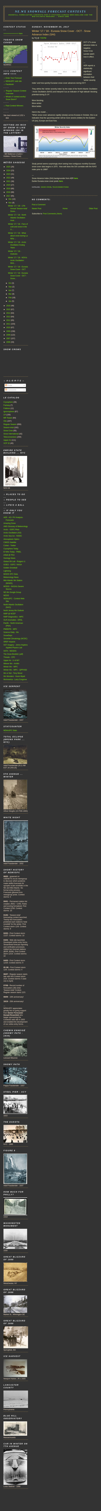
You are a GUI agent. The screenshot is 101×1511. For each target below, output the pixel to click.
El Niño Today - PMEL (12, 552)
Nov (10, 203)
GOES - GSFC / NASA (12, 565)
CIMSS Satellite (9, 542)
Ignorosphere (8, 411)
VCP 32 (6, 443)
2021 (8, 181)
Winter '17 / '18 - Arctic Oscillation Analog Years (17, 245)
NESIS (6, 595)
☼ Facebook (8, 84)
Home (65, 209)
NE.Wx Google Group (12, 592)
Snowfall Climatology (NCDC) (15, 639)
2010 (8, 327)
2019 (8, 189)
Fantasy (6, 405)
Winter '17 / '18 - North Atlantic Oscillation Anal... (17, 217)
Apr (10, 290)
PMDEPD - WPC (10, 629)
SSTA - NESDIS (9, 651)
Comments (10, 390)
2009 (8, 331)
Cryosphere (8, 402)
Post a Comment (39, 205)
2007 (8, 338)
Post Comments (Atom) (52, 214)
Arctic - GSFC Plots (11, 530)
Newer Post (36, 209)
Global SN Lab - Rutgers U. (14, 561)
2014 (8, 313)
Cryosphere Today (10, 549)
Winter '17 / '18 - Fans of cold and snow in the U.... (18, 227)
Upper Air (7, 440)
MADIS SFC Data (10, 574)
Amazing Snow (9, 523)
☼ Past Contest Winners (13, 106)
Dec (10, 199)
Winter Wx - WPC (10, 667)
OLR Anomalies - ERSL (12, 620)
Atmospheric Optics (11, 539)
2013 (8, 317)
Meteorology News (11, 577)
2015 (8, 309)
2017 (8, 196)
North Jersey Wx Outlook (13, 610)
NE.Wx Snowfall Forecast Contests (50, 11)
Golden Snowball (10, 568)
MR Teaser (7, 418)
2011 (8, 324)
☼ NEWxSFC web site (12, 81)
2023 (8, 174)
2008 (8, 335)
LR (4, 415)
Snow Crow (46, 187)
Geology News (9, 558)
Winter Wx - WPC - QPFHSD (15, 670)
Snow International (11, 434)
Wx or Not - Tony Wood (12, 673)
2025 (8, 167)
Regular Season (10, 424)
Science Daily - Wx (11, 632)
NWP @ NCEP (9, 614)
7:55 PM (43, 38)
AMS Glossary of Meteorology (15, 526)
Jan (10, 301)
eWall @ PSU (9, 555)
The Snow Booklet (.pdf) (13, 654)
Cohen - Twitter (9, 545)
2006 (8, 342)
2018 (8, 192)
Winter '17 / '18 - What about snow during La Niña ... (18, 236)
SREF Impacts (9, 642)
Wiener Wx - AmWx (11, 664)
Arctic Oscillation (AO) (12, 533)
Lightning (7, 571)
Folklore (6, 408)
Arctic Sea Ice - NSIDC (12, 536)
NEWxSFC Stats (10, 730)
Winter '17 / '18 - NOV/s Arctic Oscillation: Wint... (17, 260)
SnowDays (7, 635)
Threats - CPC (9, 657)
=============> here (12, 33)
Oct (10, 283)
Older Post (93, 209)
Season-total (8, 427)
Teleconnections (60, 187)
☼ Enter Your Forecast (12, 78)
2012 (8, 320)
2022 (8, 178)
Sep (10, 287)
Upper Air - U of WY (11, 660)
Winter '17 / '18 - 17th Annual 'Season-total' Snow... (17, 208)
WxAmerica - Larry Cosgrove (15, 679)
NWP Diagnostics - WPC (13, 617)
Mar (10, 294)
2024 (8, 170)
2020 (8, 185)
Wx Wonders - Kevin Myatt (14, 676)
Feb (10, 298)
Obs (5, 421)
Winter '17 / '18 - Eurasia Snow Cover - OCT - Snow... (18, 276)
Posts (8, 385)
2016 (8, 306)
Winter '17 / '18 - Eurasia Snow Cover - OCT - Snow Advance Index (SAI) (61, 33)
